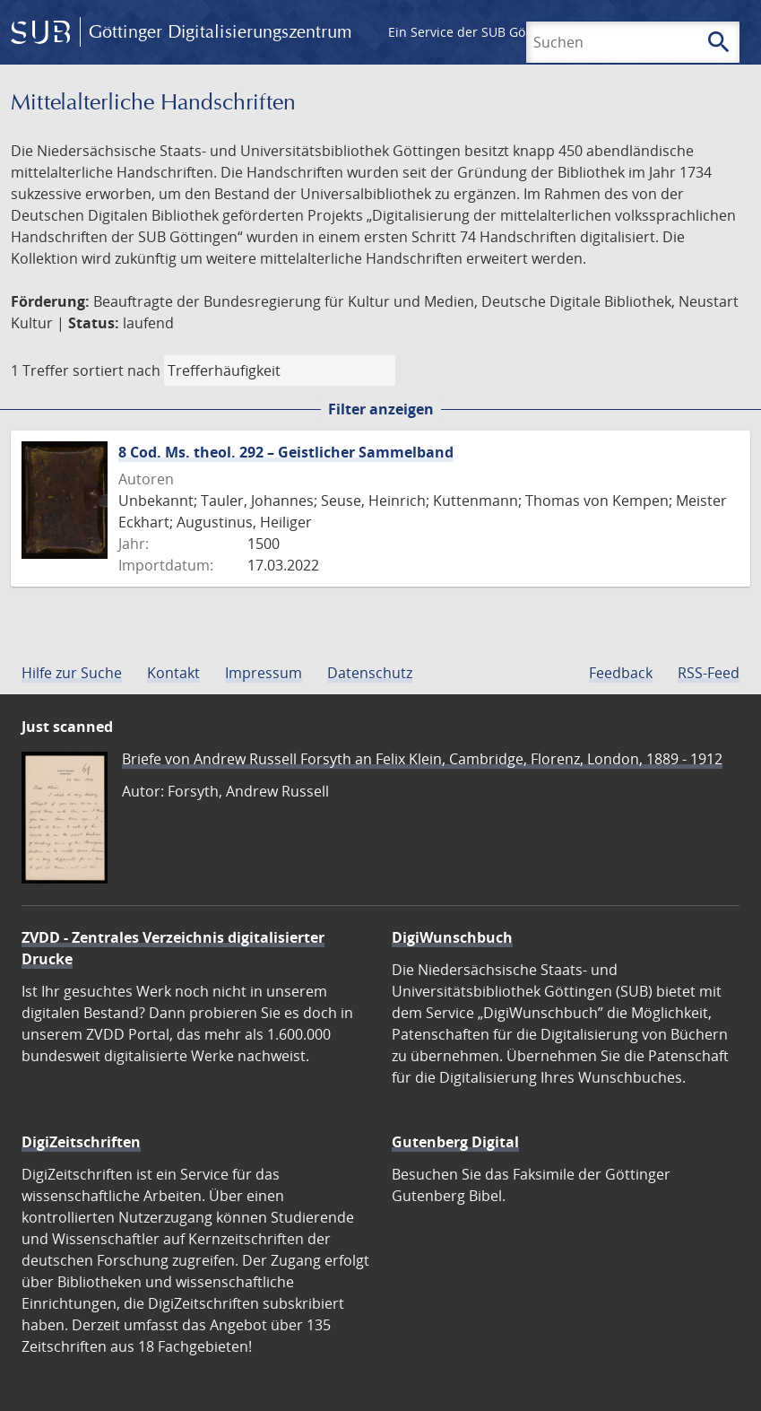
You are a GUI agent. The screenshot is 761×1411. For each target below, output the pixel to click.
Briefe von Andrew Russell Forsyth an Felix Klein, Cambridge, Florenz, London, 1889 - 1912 (422, 759)
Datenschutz (369, 673)
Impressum (263, 673)
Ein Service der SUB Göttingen (478, 31)
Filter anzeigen (381, 409)
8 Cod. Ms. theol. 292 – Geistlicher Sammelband (286, 452)
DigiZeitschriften (81, 1142)
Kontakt (173, 673)
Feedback (621, 673)
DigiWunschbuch (452, 937)
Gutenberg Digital (455, 1142)
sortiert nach (116, 370)
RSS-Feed (708, 673)
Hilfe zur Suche (72, 673)
